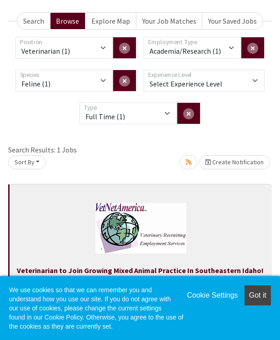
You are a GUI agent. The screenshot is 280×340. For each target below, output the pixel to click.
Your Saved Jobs (232, 20)
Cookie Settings (212, 295)
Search (33, 20)
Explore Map (110, 20)
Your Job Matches (169, 20)
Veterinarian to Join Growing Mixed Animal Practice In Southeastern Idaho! (140, 270)
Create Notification (234, 162)
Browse (67, 20)
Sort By (25, 162)
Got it (257, 295)
